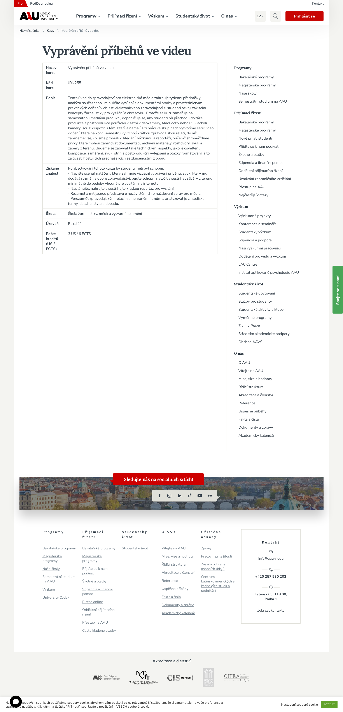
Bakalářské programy (256, 77)
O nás (227, 16)
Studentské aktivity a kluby (261, 309)
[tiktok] (189, 495)
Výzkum (156, 16)
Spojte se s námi (337, 289)
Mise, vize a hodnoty (255, 378)
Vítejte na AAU (250, 370)
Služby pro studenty (255, 301)
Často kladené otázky (99, 630)
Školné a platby (251, 154)
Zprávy (206, 548)
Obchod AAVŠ (250, 341)
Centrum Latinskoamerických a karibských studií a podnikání (217, 584)
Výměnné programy (255, 317)
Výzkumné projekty (254, 215)
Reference (246, 403)
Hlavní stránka (29, 30)
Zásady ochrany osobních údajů (213, 566)
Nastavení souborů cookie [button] (299, 705)
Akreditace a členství (255, 395)
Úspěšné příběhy (252, 411)
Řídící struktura (251, 386)
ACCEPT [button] (329, 704)
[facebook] (159, 495)
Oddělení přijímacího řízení (260, 170)
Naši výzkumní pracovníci (259, 248)
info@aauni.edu (271, 555)
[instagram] (169, 495)
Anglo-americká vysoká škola (38, 16)
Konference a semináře (257, 223)
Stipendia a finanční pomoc (260, 162)
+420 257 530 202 (270, 573)
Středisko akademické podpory (264, 333)
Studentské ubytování (256, 293)
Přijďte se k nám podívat (258, 146)
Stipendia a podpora (255, 240)
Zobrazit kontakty (270, 610)
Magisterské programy (257, 85)
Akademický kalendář (256, 435)
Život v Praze (249, 325)
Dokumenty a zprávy (255, 427)
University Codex (55, 597)
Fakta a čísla (248, 419)
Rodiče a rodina (41, 3)
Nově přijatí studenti (255, 138)
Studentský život (192, 16)
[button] (258, 16)
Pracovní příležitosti (216, 556)
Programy (86, 16)
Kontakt (318, 3)
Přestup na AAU (251, 186)
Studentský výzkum (254, 232)
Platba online (92, 602)
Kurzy (50, 30)
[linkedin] (179, 495)
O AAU (244, 362)
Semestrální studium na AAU (262, 101)
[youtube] (199, 495)
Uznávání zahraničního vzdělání (264, 178)
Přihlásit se (304, 16)
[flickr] (209, 495)
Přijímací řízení (122, 16)
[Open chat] (16, 702)
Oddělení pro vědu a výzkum (262, 256)
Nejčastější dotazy (253, 195)
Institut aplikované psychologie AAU (268, 272)
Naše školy (247, 93)
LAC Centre (247, 264)
